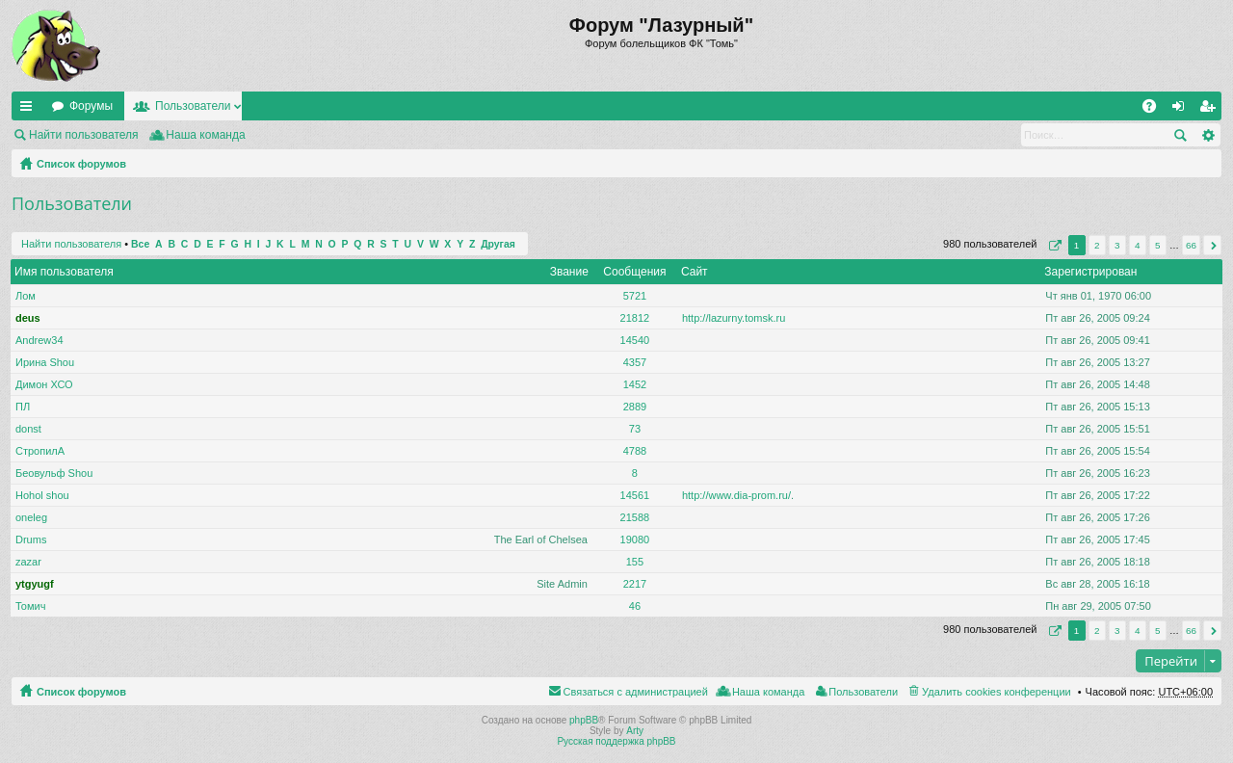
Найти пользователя (84, 135)
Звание (569, 271)
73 (635, 428)
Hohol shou (42, 495)
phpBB (583, 720)
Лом (25, 296)
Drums (30, 539)
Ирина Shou (44, 362)
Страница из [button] (1053, 245)
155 (634, 561)
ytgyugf (34, 584)
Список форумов (81, 164)
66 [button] (1191, 245)
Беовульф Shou (53, 473)
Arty (634, 730)
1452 (634, 384)
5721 (634, 296)
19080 (635, 539)
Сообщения (634, 271)
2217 (634, 584)
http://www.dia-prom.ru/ (736, 495)
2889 (634, 406)
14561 (635, 495)
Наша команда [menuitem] (205, 135)
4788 (634, 451)
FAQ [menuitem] (1155, 109)
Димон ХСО (44, 384)
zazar (28, 561)
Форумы (91, 106)
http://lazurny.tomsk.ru (733, 318)
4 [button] (1138, 245)
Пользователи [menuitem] (863, 691)
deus (27, 318)
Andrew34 (39, 340)
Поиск (1180, 134)
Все (140, 244)
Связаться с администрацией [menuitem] (636, 691)
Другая (498, 244)
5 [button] (1158, 245)
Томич (30, 606)
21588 (635, 517)
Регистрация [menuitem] (1210, 109)
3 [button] (1117, 245)
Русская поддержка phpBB (616, 741)
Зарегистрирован (1090, 271)
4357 (634, 362)
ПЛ (22, 406)
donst (28, 428)
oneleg (31, 517)
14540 (635, 340)
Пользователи (192, 106)
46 (635, 606)
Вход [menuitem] (1182, 109)
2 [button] (1097, 245)
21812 (635, 318)
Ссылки (29, 109)
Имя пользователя (64, 271)
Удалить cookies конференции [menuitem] (996, 691)
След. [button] (1212, 245)
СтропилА (40, 451)
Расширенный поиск (1207, 134)
